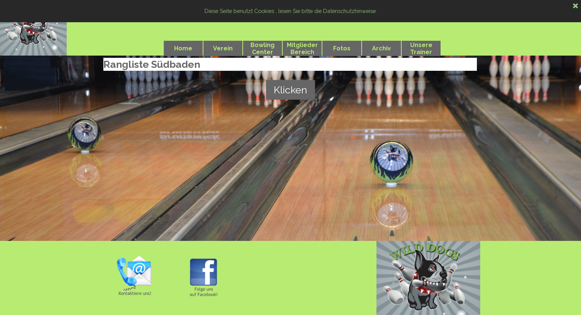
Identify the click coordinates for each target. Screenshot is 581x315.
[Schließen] (575, 6)
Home (183, 48)
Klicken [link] (290, 90)
